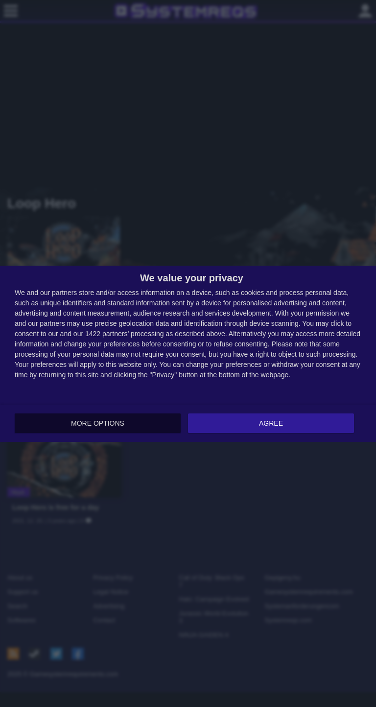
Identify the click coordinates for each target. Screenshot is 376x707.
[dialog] (188, 353)
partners (64, 292)
